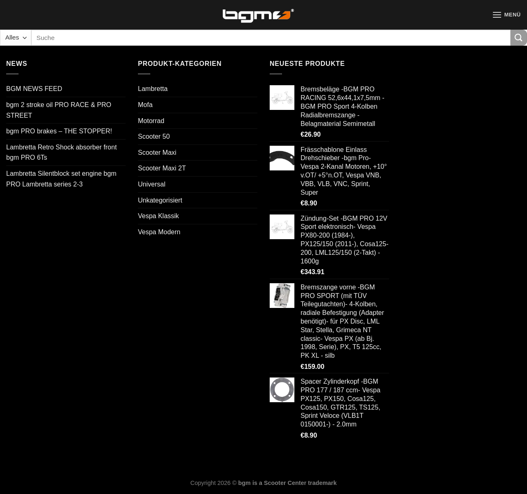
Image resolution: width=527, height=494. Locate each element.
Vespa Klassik (158, 215)
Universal (152, 184)
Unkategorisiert (160, 200)
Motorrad (151, 120)
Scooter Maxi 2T (162, 168)
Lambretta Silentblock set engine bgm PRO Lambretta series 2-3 (61, 179)
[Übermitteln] (519, 38)
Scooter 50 (154, 136)
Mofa (145, 104)
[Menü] (506, 15)
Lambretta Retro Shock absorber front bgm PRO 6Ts (61, 152)
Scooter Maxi (157, 152)
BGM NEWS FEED (34, 88)
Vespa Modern (159, 231)
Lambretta (153, 88)
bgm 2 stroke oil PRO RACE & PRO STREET (58, 110)
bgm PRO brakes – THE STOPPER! (59, 131)
